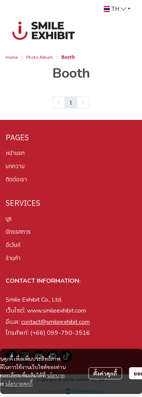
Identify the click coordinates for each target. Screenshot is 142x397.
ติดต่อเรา (16, 179)
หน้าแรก (15, 152)
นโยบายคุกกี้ (19, 383)
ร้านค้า (13, 258)
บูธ (9, 218)
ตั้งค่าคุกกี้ (105, 373)
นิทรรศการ (18, 231)
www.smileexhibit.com (56, 311)
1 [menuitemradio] (70, 102)
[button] (117, 9)
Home (12, 57)
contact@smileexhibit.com (55, 322)
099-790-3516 (68, 333)
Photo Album (39, 57)
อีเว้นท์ (13, 244)
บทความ (15, 166)
